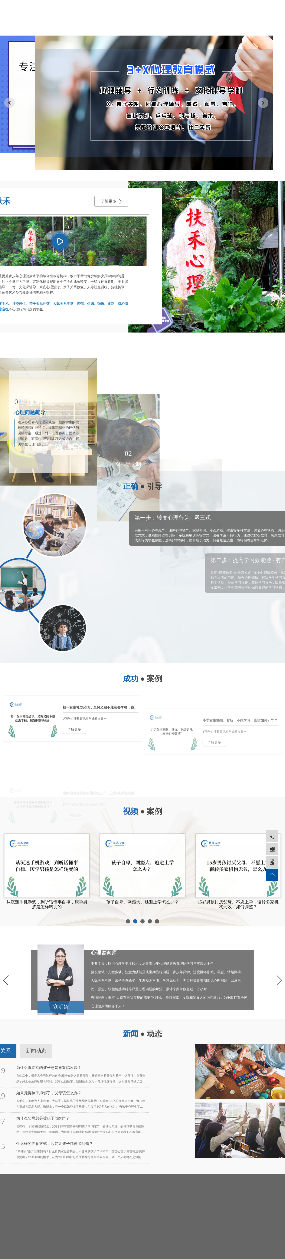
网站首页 (77, 18)
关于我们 (103, 18)
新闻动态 (209, 18)
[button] (128, 1003)
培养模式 (156, 18)
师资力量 (130, 18)
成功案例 (183, 18)
